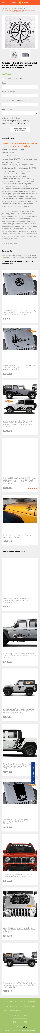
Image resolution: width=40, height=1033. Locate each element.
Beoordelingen (31, 1011)
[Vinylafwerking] (20, 95)
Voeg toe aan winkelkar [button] (20, 129)
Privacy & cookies (10, 1006)
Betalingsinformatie (28, 1001)
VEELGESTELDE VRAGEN (13, 1011)
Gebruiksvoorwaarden (28, 1006)
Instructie (15, 1016)
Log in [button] (4, 258)
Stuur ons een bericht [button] (33, 773)
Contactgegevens (10, 1001)
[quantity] (20, 113)
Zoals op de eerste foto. (12, 79)
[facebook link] (14, 1022)
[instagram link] (25, 1022)
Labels (25, 1016)
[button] (14, 55)
